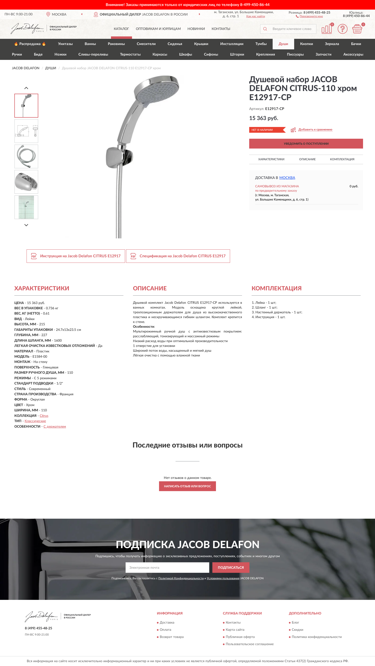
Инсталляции (231, 44)
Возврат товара (172, 637)
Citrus (44, 416)
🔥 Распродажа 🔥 (30, 44)
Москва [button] (287, 178)
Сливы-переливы (93, 54)
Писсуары (295, 54)
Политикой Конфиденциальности (181, 578)
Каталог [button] (121, 29)
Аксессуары (353, 54)
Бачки (356, 44)
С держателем (55, 426)
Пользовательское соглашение (250, 644)
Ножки (60, 54)
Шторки (237, 54)
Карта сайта (235, 630)
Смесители (146, 44)
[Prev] (26, 88)
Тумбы (261, 44)
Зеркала (332, 44)
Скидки (297, 630)
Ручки (17, 54)
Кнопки (306, 44)
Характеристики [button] (271, 159)
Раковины (116, 44)
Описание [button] (307, 159)
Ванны (90, 44)
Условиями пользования (223, 578)
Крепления (265, 54)
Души (283, 44)
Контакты (221, 29)
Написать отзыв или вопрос (187, 486)
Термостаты (130, 54)
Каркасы (160, 54)
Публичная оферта (240, 637)
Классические (35, 421)
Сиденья (175, 44)
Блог (295, 622)
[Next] (26, 225)
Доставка (167, 622)
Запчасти (323, 54)
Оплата (165, 630)
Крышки (201, 44)
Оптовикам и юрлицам (158, 29)
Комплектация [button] (342, 159)
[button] (309, 16)
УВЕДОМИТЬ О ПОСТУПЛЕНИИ (306, 143)
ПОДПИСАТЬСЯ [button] (231, 567)
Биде (38, 54)
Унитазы (65, 44)
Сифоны (211, 54)
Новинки (196, 29)
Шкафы (185, 54)
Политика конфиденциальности (317, 637)
